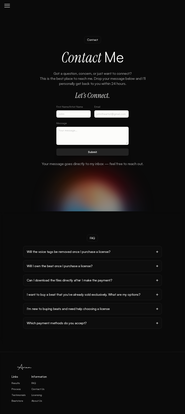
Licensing (36, 394)
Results (16, 383)
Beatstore (17, 400)
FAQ (33, 383)
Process (16, 389)
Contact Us (37, 389)
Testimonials (19, 394)
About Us (36, 400)
